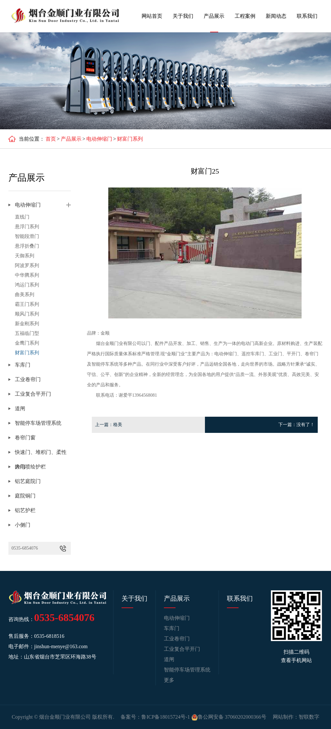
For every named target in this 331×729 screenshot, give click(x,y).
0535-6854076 (25, 548)
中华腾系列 (27, 275)
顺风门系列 (27, 313)
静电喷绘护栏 (30, 466)
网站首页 (152, 16)
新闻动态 (276, 16)
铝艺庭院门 (28, 481)
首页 (51, 139)
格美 (117, 424)
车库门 (22, 365)
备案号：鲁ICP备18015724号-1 (155, 717)
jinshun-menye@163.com (61, 646)
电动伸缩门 (99, 139)
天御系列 (24, 255)
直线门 (22, 217)
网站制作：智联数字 (296, 717)
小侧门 (22, 525)
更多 (169, 680)
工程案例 (245, 16)
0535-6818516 (49, 636)
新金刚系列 (27, 323)
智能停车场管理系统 (38, 423)
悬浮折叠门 (27, 246)
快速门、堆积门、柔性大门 (41, 454)
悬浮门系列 (27, 226)
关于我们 (183, 16)
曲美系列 (24, 294)
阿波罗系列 (27, 265)
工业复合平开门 (33, 394)
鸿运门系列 (27, 284)
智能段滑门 (27, 236)
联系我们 (307, 16)
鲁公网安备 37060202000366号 (228, 717)
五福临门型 (27, 333)
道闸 (20, 408)
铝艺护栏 (25, 510)
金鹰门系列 (27, 343)
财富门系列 (130, 139)
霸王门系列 (27, 304)
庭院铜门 (25, 496)
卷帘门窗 (25, 437)
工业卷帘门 (28, 379)
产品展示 (214, 16)
